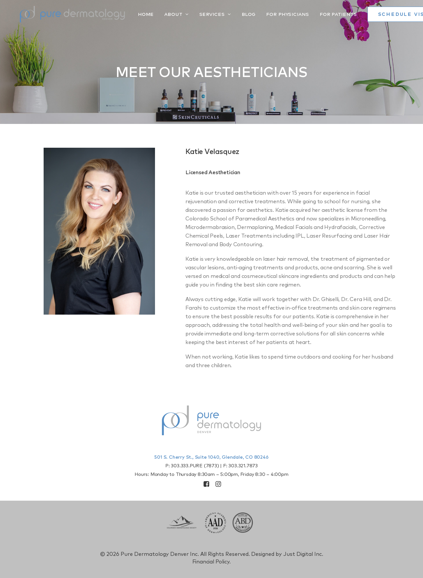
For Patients (321, 14)
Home (129, 14)
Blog (231, 14)
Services (198, 14)
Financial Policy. (211, 561)
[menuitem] (131, 14)
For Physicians (270, 14)
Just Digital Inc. (303, 554)
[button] (206, 485)
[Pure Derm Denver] (63, 14)
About (159, 14)
